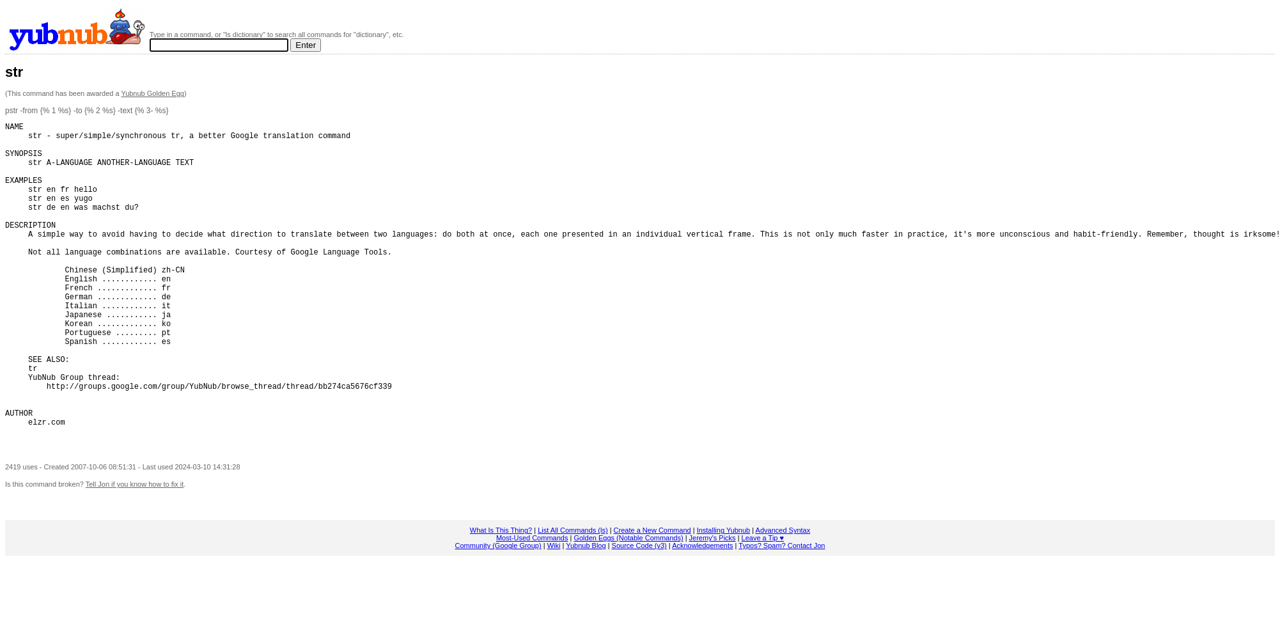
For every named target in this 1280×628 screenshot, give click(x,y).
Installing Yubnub (724, 597)
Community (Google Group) (498, 612)
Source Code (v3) (639, 612)
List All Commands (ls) (572, 597)
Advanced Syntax (783, 597)
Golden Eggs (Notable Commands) (628, 605)
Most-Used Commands (532, 605)
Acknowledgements (702, 612)
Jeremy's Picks (712, 605)
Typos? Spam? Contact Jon (781, 612)
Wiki (554, 612)
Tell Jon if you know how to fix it (134, 551)
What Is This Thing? (501, 597)
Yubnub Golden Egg (152, 93)
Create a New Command (652, 597)
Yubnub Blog (585, 612)
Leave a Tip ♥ (763, 605)
